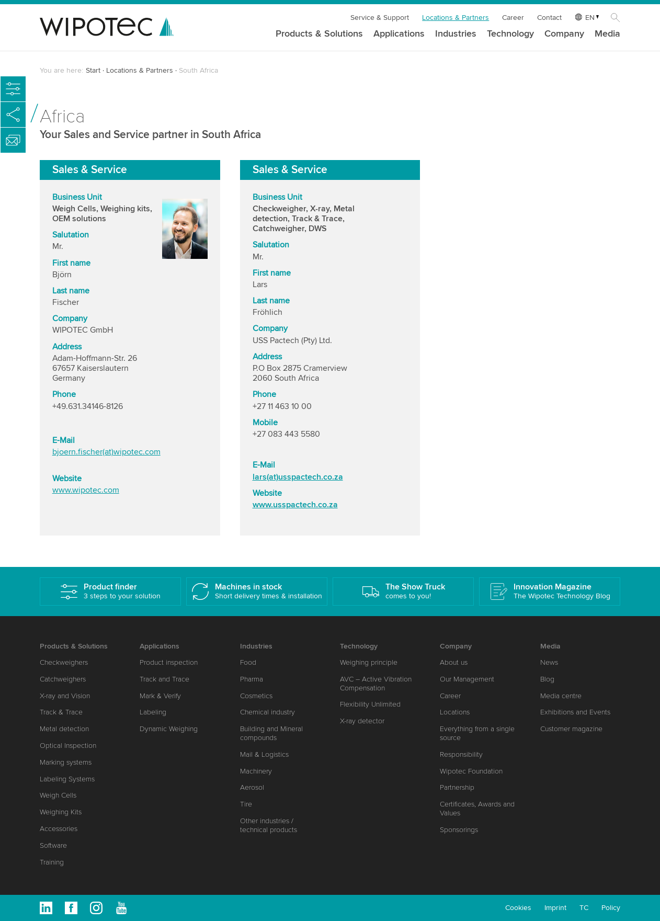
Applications (399, 34)
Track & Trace (61, 712)
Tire (246, 804)
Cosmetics (256, 695)
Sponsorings (459, 829)
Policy (610, 907)
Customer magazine (571, 728)
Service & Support (379, 17)
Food (248, 662)
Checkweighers (64, 662)
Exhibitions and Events (575, 712)
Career (513, 17)
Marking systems (66, 762)
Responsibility (461, 754)
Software (53, 845)
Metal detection (64, 728)
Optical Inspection (68, 745)
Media (607, 34)
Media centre (561, 695)
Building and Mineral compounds (271, 733)
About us (454, 662)
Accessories (58, 828)
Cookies (518, 907)
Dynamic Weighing (169, 728)
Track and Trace (164, 679)
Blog (547, 679)
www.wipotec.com (85, 490)
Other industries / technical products (268, 825)
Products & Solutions (319, 34)
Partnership (457, 787)
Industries (455, 34)
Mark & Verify (160, 695)
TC (583, 907)
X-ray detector (362, 721)
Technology (510, 34)
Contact (549, 17)
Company (564, 34)
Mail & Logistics (264, 754)
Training (52, 862)
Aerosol (252, 787)
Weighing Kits (61, 812)
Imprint (555, 907)
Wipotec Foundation (471, 771)
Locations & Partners (455, 17)
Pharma (251, 679)
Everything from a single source (477, 733)
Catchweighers (63, 679)
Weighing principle (368, 662)
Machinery (256, 771)
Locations (455, 712)
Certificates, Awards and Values (477, 808)
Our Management (467, 679)
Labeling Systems (67, 779)
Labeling (153, 712)
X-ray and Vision (65, 695)
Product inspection (169, 662)
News (549, 662)
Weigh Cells (58, 795)
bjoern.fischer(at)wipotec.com (106, 453)
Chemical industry (267, 712)
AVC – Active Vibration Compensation (376, 683)
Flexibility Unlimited (370, 704)
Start (93, 70)
